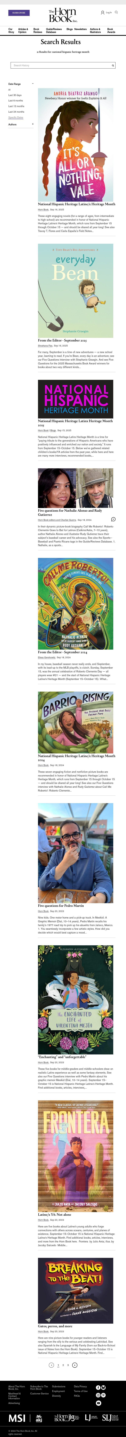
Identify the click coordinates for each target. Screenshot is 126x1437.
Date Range (14, 84)
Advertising (14, 1403)
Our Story (11, 30)
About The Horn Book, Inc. (16, 1387)
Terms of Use (81, 1391)
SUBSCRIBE (18, 13)
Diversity (56, 1396)
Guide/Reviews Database (54, 30)
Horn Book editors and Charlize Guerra (57, 520)
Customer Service (39, 1393)
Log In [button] (106, 13)
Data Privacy (80, 1386)
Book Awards (111, 30)
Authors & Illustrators (95, 30)
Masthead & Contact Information (14, 1396)
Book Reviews (37, 30)
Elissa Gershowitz (46, 657)
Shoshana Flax (45, 345)
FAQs (77, 1396)
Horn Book (43, 209)
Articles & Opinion (23, 30)
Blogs (70, 29)
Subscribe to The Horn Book (39, 1387)
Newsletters (80, 29)
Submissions (58, 1386)
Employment (58, 1391)
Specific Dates (15, 117)
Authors (12, 124)
